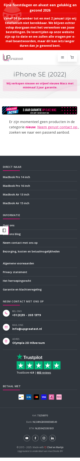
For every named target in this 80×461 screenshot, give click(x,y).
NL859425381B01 (41, 428)
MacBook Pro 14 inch (16, 177)
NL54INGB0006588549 (41, 422)
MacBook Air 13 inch (16, 194)
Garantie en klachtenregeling (22, 289)
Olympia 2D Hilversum (28, 343)
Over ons (8, 225)
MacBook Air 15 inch (16, 203)
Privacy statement (15, 272)
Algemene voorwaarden (18, 263)
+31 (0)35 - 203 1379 (26, 315)
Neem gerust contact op (57, 127)
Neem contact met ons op (20, 243)
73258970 (40, 415)
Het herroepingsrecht (17, 281)
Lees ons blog (12, 234)
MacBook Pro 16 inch (16, 186)
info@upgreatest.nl (27, 329)
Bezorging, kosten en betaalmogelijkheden (31, 251)
